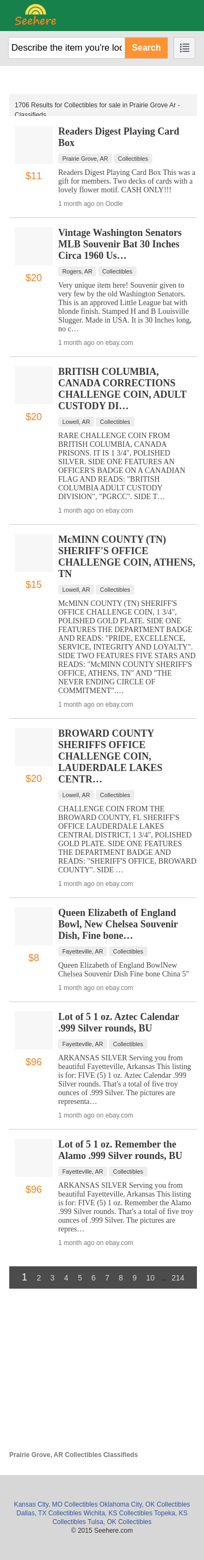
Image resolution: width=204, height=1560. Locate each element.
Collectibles (133, 158)
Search (146, 47)
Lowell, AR (76, 421)
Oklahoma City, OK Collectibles (145, 1504)
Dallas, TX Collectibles (49, 1513)
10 (150, 1277)
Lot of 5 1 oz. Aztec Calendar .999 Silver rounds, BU (118, 1022)
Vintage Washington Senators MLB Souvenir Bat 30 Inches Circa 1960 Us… (120, 244)
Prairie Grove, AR (85, 158)
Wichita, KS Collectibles (117, 1513)
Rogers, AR (77, 271)
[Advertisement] (103, 1374)
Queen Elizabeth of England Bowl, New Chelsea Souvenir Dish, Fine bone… (118, 924)
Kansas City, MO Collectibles (56, 1504)
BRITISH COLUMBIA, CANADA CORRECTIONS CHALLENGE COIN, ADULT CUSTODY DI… (122, 388)
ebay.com (119, 343)
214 (178, 1277)
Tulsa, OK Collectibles (120, 1522)
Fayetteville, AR (83, 951)
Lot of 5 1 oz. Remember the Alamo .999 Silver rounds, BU (120, 1150)
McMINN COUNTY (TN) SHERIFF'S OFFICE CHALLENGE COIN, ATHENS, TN (126, 556)
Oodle (114, 204)
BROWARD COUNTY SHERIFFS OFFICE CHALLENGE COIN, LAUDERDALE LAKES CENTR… (110, 756)
